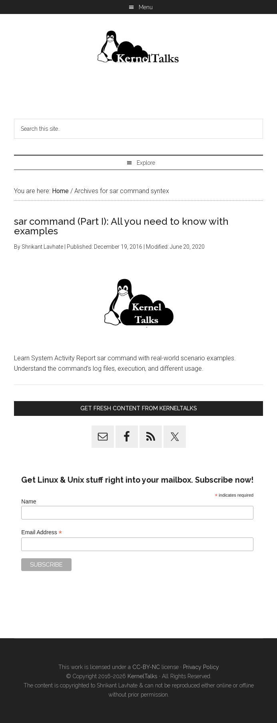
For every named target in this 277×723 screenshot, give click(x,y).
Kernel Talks (138, 48)
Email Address (41, 532)
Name (28, 501)
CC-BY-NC (146, 667)
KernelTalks (142, 676)
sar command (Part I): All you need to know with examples (121, 226)
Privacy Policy (201, 667)
